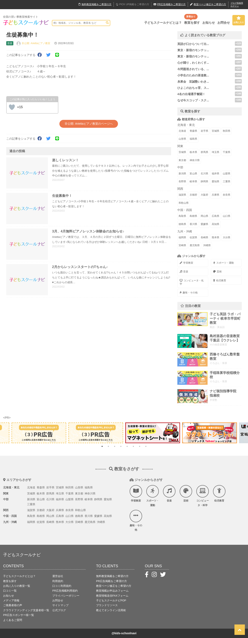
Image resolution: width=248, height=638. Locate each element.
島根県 (193, 216)
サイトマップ (60, 605)
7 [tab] (140, 446)
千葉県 (226, 152)
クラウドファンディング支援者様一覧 (26, 610)
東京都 (182, 160)
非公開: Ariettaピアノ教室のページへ (89, 123)
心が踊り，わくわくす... (193, 62)
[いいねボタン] (12, 107)
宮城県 (215, 130)
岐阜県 (193, 181)
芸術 (217, 271)
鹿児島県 (195, 245)
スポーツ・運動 (223, 262)
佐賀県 (193, 237)
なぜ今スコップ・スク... (193, 100)
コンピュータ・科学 (202, 496)
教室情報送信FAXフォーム (112, 595)
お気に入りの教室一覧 (16, 585)
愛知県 (215, 181)
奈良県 (226, 194)
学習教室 (186, 262)
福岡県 (182, 237)
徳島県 (182, 224)
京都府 (193, 194)
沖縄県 (207, 245)
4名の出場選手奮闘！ (191, 94)
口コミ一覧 (10, 590)
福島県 (193, 138)
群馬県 (204, 152)
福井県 (215, 173)
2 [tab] (108, 446)
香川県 (193, 224)
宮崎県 (182, 245)
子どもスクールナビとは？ (163, 22)
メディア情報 (11, 600)
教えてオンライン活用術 (111, 610)
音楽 (184, 271)
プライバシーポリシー (65, 595)
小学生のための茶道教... (193, 75)
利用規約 (57, 581)
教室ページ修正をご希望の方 (113, 585)
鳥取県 (182, 216)
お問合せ (223, 22)
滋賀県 (182, 194)
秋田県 (226, 130)
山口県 (226, 216)
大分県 (226, 237)
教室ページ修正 (208, 4)
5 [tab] (127, 446)
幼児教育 (219, 280)
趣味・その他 (189, 292)
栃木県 (193, 152)
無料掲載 (95, 4)
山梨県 (226, 173)
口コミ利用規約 (61, 585)
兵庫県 (215, 194)
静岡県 (204, 181)
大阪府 (204, 194)
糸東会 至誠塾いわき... (193, 81)
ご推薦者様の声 (12, 605)
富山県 (193, 173)
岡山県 (204, 216)
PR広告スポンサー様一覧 (18, 615)
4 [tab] (121, 446)
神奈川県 (195, 160)
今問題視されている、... (193, 69)
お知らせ (208, 22)
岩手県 (204, 130)
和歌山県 (184, 202)
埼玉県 (215, 152)
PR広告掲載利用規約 (65, 590)
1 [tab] (102, 446)
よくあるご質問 (12, 620)
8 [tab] (146, 446)
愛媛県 (204, 224)
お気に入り (238, 20)
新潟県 (182, 173)
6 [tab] (133, 446)
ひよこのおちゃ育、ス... (193, 87)
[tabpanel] (152, 432)
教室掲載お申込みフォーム (112, 590)
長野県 (182, 181)
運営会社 (57, 576)
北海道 (182, 130)
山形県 (182, 138)
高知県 (215, 224)
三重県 (226, 181)
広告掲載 (170, 4)
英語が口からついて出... (193, 44)
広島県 (215, 216)
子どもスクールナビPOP (111, 600)
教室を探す (192, 22)
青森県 (193, 130)
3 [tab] (115, 446)
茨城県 (182, 152)
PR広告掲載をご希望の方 (111, 581)
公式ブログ (59, 610)
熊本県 (215, 237)
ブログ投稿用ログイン (236, 4)
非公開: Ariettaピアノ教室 (36, 43)
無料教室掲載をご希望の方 (112, 576)
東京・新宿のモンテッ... (193, 50)
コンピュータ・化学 (192, 282)
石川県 (204, 173)
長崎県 (204, 237)
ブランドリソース (107, 605)
